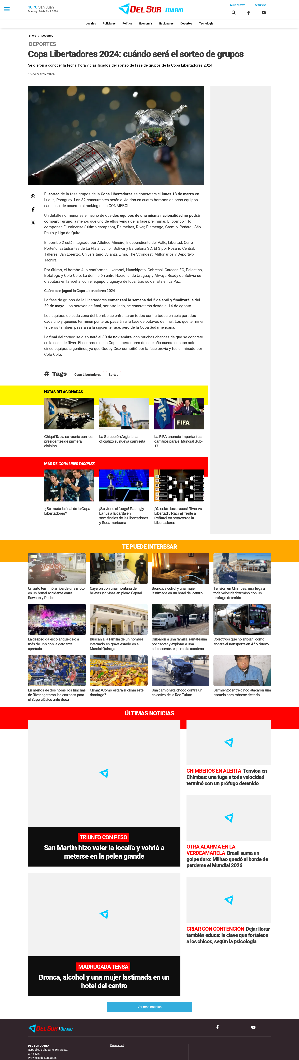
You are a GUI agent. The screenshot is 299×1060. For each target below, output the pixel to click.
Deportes (186, 23)
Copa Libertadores (87, 375)
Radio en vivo (237, 5)
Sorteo (113, 375)
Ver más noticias (150, 980)
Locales (91, 23)
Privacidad (117, 1018)
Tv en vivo (261, 5)
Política (127, 23)
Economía (145, 23)
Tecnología (206, 23)
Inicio (32, 35)
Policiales (109, 23)
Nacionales (166, 23)
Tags (55, 374)
